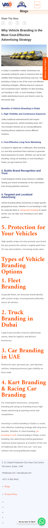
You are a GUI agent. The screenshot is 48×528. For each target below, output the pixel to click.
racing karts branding (29, 210)
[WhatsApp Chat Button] (41, 521)
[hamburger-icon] (37, 5)
